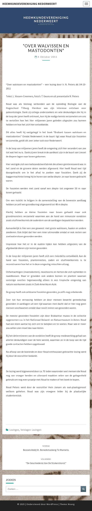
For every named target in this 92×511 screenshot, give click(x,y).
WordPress (52, 504)
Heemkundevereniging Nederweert (29, 4)
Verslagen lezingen (31, 429)
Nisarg (71, 504)
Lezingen (14, 429)
